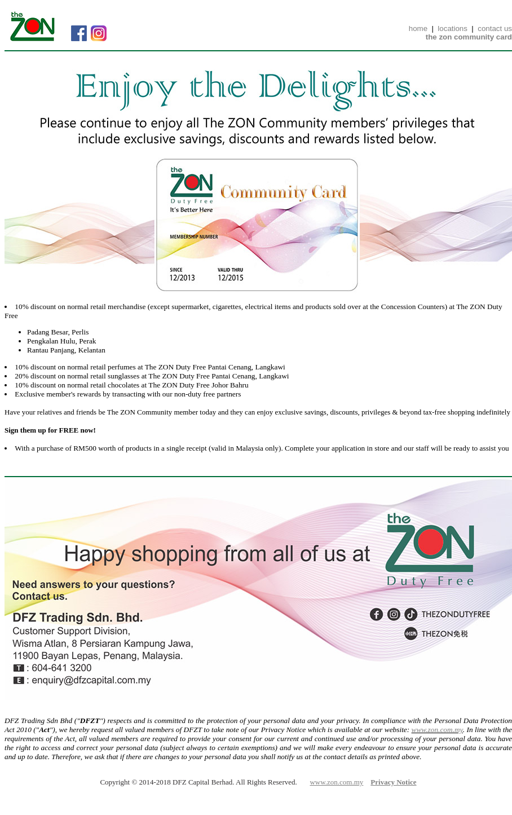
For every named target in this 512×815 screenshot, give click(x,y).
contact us (495, 28)
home (418, 28)
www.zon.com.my (437, 729)
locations (452, 28)
